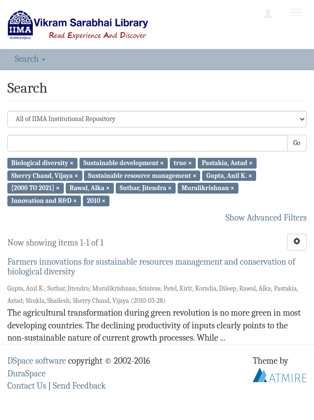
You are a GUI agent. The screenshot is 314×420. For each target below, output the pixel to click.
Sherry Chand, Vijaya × (44, 175)
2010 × (96, 200)
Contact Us (26, 386)
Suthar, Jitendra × (146, 188)
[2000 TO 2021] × (35, 188)
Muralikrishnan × (208, 188)
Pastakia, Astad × (227, 163)
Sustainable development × (123, 163)
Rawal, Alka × (90, 188)
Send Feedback (79, 386)
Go (296, 143)
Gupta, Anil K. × (229, 175)
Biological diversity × (42, 163)
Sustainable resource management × (142, 175)
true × (183, 163)
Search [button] (30, 59)
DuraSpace (26, 374)
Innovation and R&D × (44, 200)
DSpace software (36, 361)
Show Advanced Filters (266, 218)
